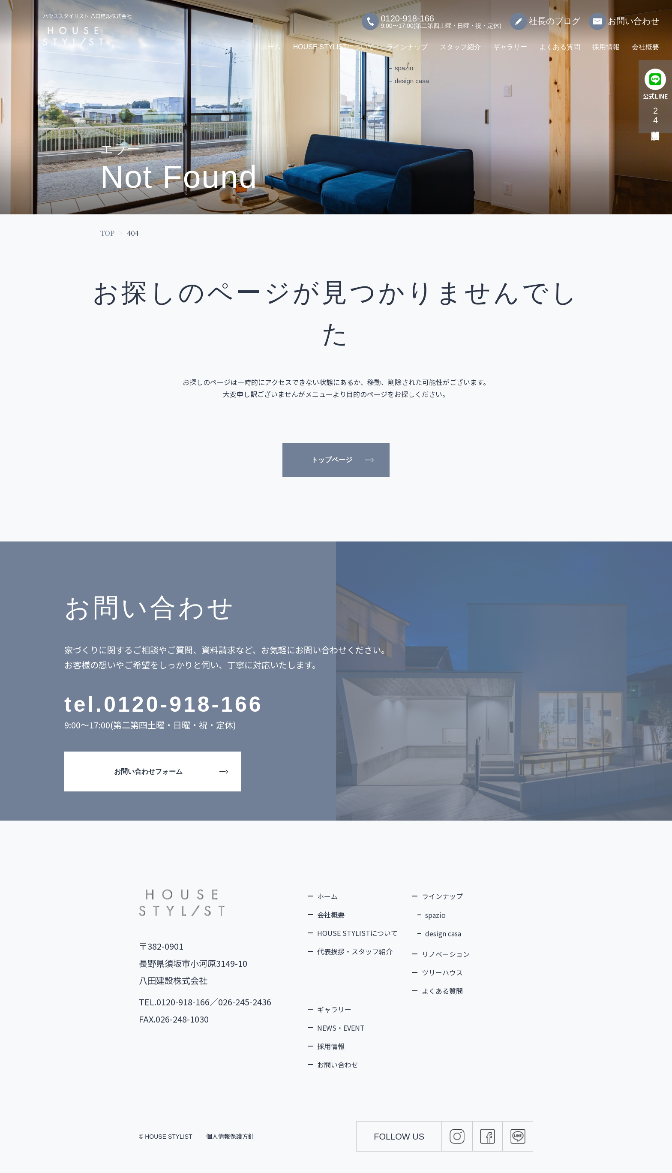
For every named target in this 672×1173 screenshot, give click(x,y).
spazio (435, 915)
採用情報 (606, 42)
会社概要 (645, 42)
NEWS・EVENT (341, 1028)
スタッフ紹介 (460, 42)
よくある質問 (559, 42)
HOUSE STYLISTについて (334, 42)
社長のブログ (545, 17)
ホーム (271, 42)
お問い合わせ (624, 17)
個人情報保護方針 (230, 1136)
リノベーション (446, 954)
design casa (443, 933)
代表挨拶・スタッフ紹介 (355, 951)
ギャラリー (510, 42)
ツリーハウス (442, 972)
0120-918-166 (183, 704)
